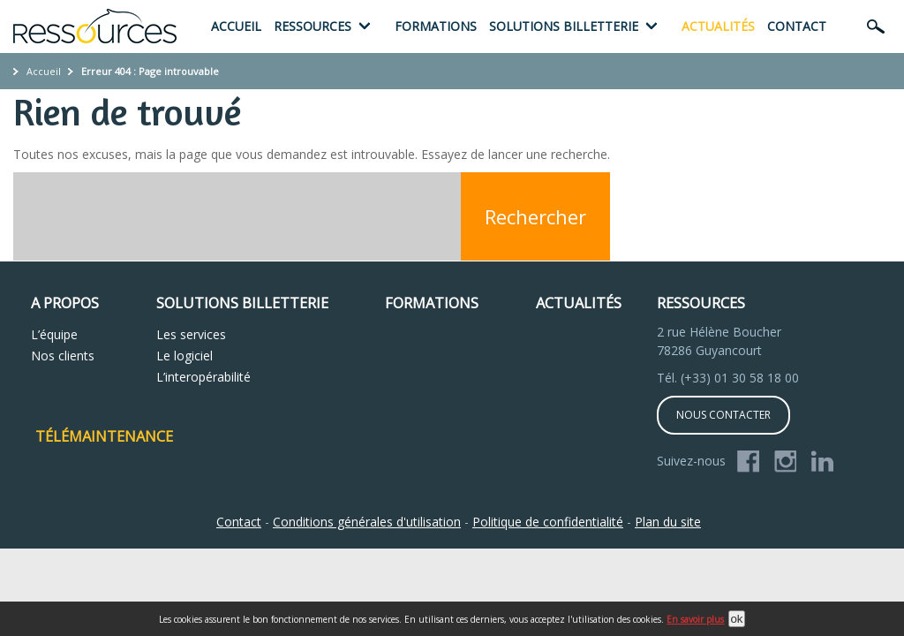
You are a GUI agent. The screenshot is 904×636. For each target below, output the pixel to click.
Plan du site (668, 521)
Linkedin (823, 462)
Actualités (718, 26)
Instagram (786, 462)
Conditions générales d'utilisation (367, 521)
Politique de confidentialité (547, 521)
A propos (65, 303)
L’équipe (54, 334)
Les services (191, 334)
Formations (436, 26)
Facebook (748, 462)
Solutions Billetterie (242, 303)
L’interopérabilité (203, 376)
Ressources (312, 26)
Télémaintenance (104, 436)
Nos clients (62, 355)
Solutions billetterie (563, 26)
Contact (796, 26)
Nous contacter (723, 414)
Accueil (236, 26)
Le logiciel (184, 355)
